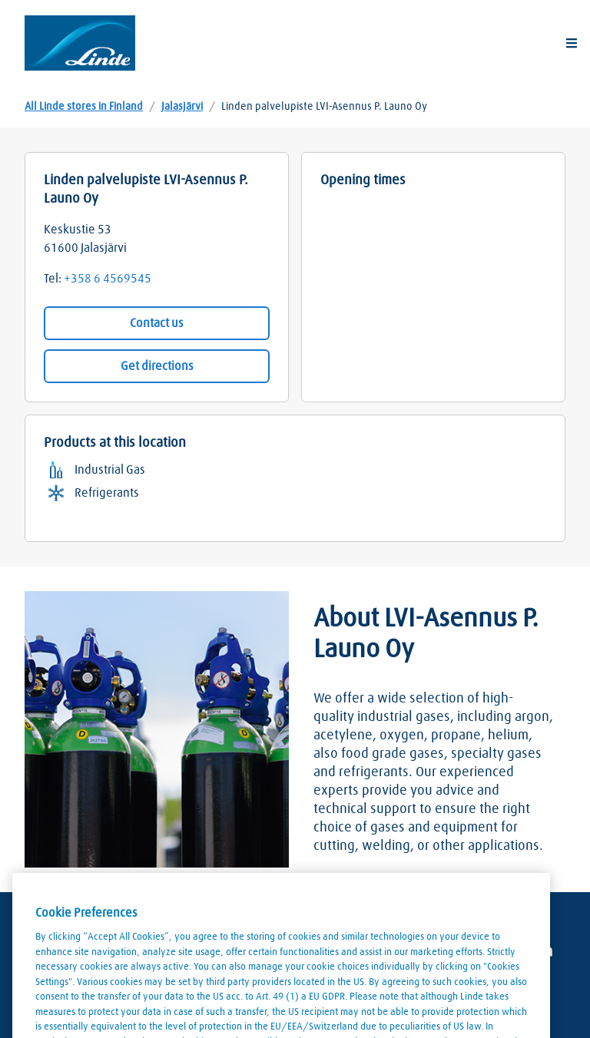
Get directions (157, 366)
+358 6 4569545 (107, 279)
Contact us (157, 323)
